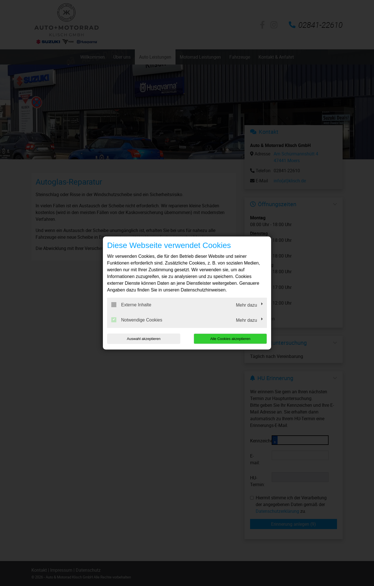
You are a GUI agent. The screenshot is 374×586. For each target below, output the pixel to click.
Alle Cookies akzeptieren (231, 339)
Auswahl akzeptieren (143, 339)
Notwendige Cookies (136, 319)
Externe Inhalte (131, 304)
